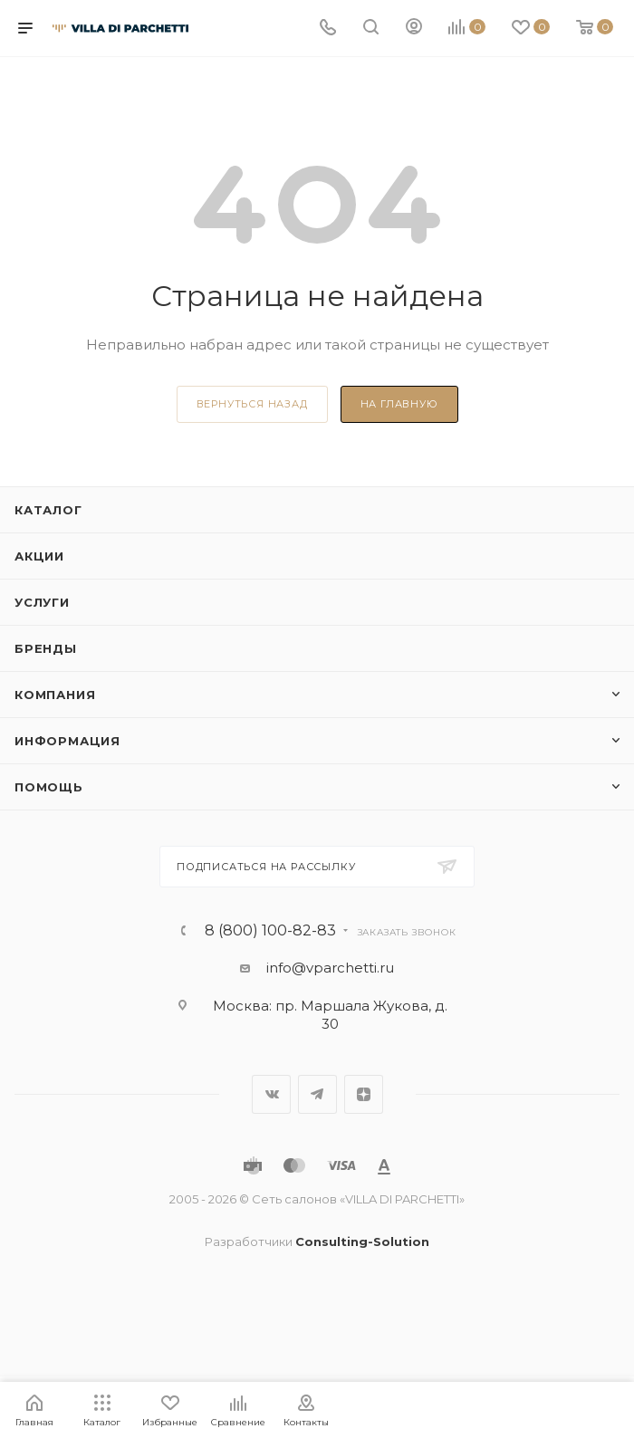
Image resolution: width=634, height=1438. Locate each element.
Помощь (48, 787)
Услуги (42, 602)
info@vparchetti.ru (330, 967)
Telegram (317, 1094)
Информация (67, 740)
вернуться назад (252, 404)
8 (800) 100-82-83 (270, 931)
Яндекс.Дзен (363, 1094)
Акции (39, 556)
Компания (54, 694)
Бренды (45, 648)
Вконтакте (271, 1094)
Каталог (48, 510)
